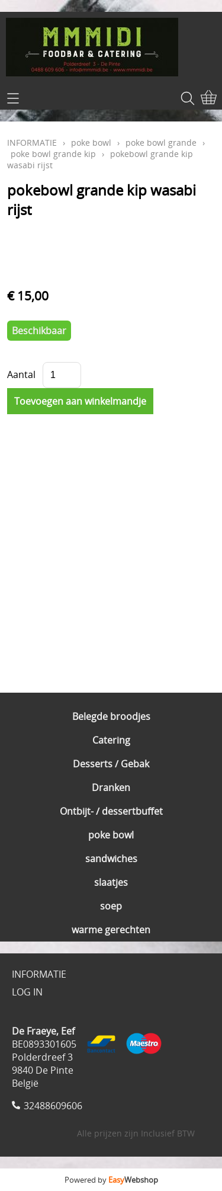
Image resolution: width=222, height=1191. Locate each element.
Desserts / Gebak (111, 763)
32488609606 (53, 1105)
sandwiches (111, 858)
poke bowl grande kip (53, 153)
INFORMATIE (32, 142)
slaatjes (111, 882)
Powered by (111, 1179)
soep (111, 906)
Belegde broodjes (111, 716)
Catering (111, 740)
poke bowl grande (161, 142)
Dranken (111, 787)
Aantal (21, 374)
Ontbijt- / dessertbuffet (111, 811)
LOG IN (27, 991)
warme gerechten (111, 929)
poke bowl (111, 834)
